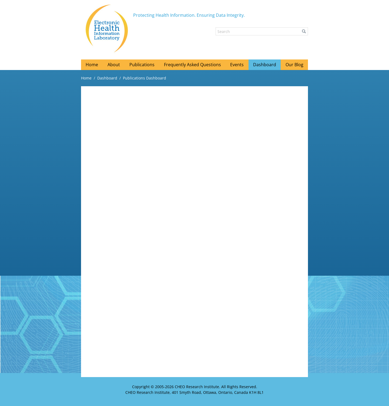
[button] (304, 31)
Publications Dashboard (144, 78)
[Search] (262, 31)
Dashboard (107, 78)
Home (86, 78)
